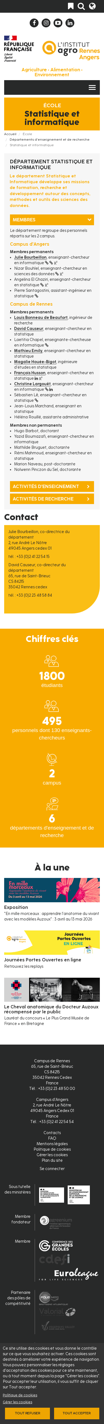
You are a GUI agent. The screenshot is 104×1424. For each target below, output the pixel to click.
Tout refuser (27, 1413)
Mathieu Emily (28, 350)
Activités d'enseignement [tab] (46, 486)
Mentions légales (52, 1144)
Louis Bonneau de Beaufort (41, 317)
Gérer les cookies (17, 1402)
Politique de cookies (20, 1395)
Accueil (10, 134)
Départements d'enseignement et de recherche (50, 139)
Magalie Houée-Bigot (35, 362)
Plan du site (52, 1160)
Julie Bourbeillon (30, 257)
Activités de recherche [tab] (43, 499)
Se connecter (52, 1168)
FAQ (52, 1138)
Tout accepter (76, 1413)
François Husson (29, 373)
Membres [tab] (24, 219)
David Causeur (28, 328)
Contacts (52, 1133)
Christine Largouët (32, 384)
